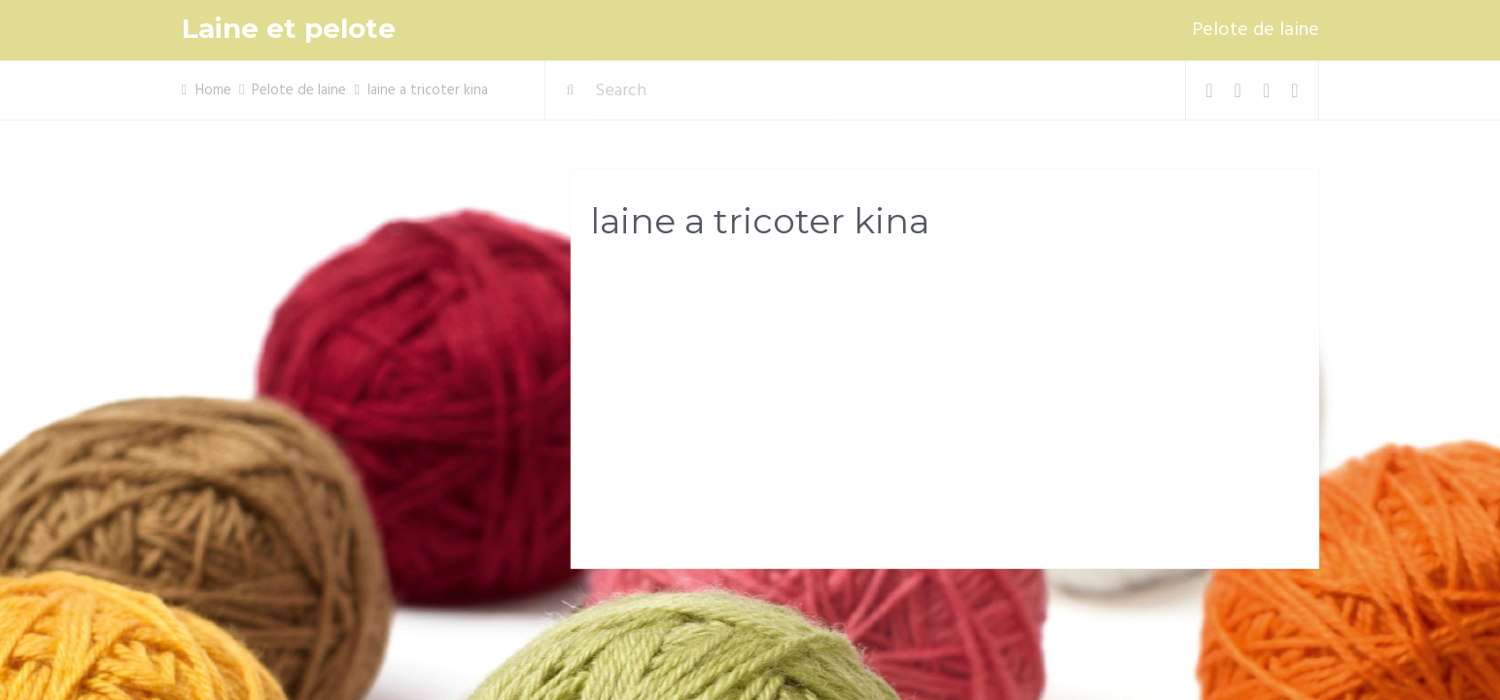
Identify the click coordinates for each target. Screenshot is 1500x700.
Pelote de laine (1255, 30)
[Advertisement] (945, 409)
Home (213, 90)
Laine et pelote (289, 29)
